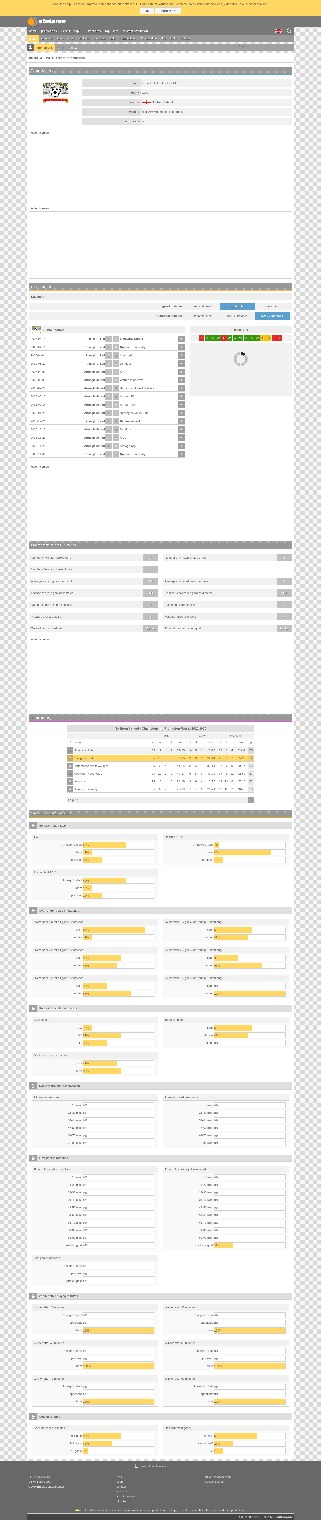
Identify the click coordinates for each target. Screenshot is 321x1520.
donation (100, 38)
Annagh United (95, 338)
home (33, 31)
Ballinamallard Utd (132, 421)
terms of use (125, 1491)
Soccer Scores (214, 1481)
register (73, 47)
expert (65, 31)
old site (185, 38)
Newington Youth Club (134, 413)
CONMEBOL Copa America (46, 1486)
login (173, 38)
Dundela (125, 363)
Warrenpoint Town (131, 380)
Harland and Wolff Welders (137, 388)
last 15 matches (272, 316)
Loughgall (126, 355)
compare (47, 38)
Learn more (167, 11)
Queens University (132, 347)
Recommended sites (218, 1476)
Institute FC (127, 396)
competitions (128, 38)
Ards (123, 371)
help (113, 38)
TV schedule (149, 38)
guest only (272, 306)
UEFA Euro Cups (39, 1481)
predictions (49, 31)
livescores (93, 31)
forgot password (127, 1496)
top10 (78, 31)
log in (60, 47)
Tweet (242, 46)
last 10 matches (237, 316)
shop (71, 38)
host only (237, 306)
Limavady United (131, 338)
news (60, 38)
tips (163, 38)
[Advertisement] (160, 169)
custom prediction (135, 31)
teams (33, 38)
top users (111, 31)
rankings (84, 38)
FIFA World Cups (39, 1476)
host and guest (202, 306)
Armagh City (128, 404)
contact (121, 1486)
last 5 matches (202, 316)
